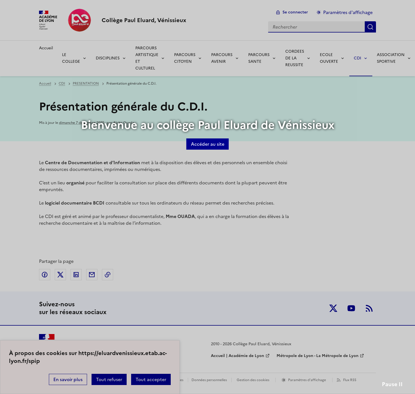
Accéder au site (207, 144)
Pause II (392, 384)
